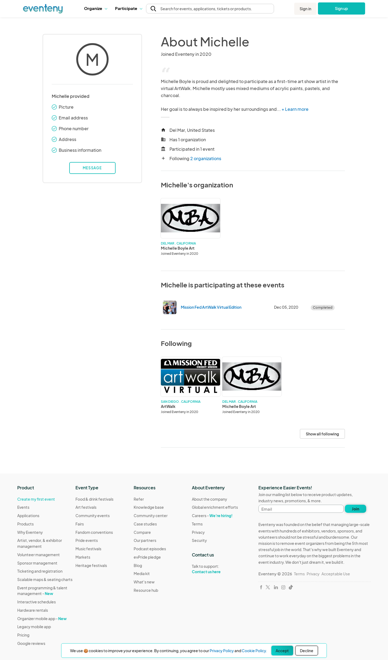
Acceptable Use (335, 573)
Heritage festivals (91, 565)
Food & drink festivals (94, 499)
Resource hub (146, 590)
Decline (306, 650)
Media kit (142, 573)
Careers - (212, 515)
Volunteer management (38, 554)
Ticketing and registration (40, 571)
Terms (197, 523)
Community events (92, 515)
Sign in (305, 8)
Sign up (341, 8)
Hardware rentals (32, 610)
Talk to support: (215, 569)
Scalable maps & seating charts (44, 579)
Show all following (322, 433)
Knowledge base (149, 507)
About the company (209, 499)
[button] (95, 8)
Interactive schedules (36, 601)
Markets (82, 557)
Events (23, 507)
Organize (95, 8)
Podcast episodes (150, 548)
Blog (138, 565)
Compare (142, 532)
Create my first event (36, 499)
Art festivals (85, 507)
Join (355, 508)
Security (199, 540)
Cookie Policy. (254, 650)
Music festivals (88, 548)
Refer (139, 499)
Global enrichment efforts (215, 507)
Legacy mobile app (34, 626)
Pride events (86, 540)
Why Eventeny (30, 532)
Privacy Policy (222, 650)
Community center (151, 515)
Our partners (145, 540)
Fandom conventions (94, 532)
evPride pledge (147, 557)
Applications (28, 515)
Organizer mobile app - (42, 618)
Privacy (198, 532)
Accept (282, 650)
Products (25, 523)
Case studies (145, 523)
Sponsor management (37, 563)
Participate (128, 8)
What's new (144, 581)
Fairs (79, 523)
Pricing (23, 634)
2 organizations (205, 158)
